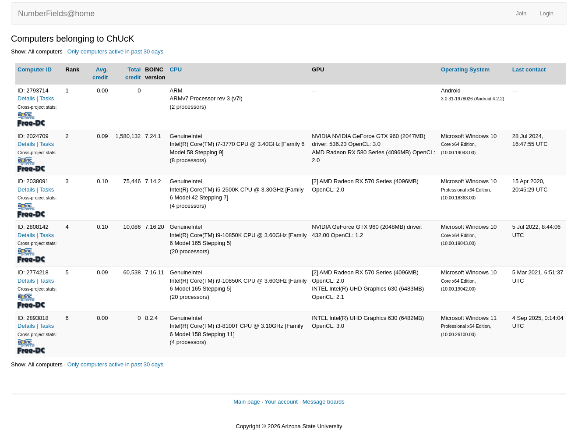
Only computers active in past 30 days (115, 51)
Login (546, 13)
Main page (246, 401)
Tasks (46, 98)
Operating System (465, 69)
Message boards (324, 401)
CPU (176, 69)
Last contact (529, 69)
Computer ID (35, 69)
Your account (280, 401)
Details (26, 98)
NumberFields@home (56, 13)
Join (521, 13)
